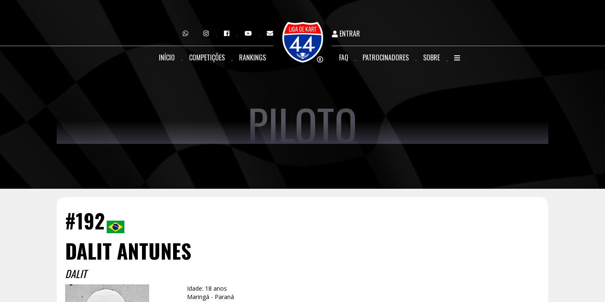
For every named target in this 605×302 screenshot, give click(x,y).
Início (167, 57)
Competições (207, 57)
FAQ (343, 57)
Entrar (346, 33)
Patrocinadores (386, 57)
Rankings (252, 57)
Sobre (431, 57)
